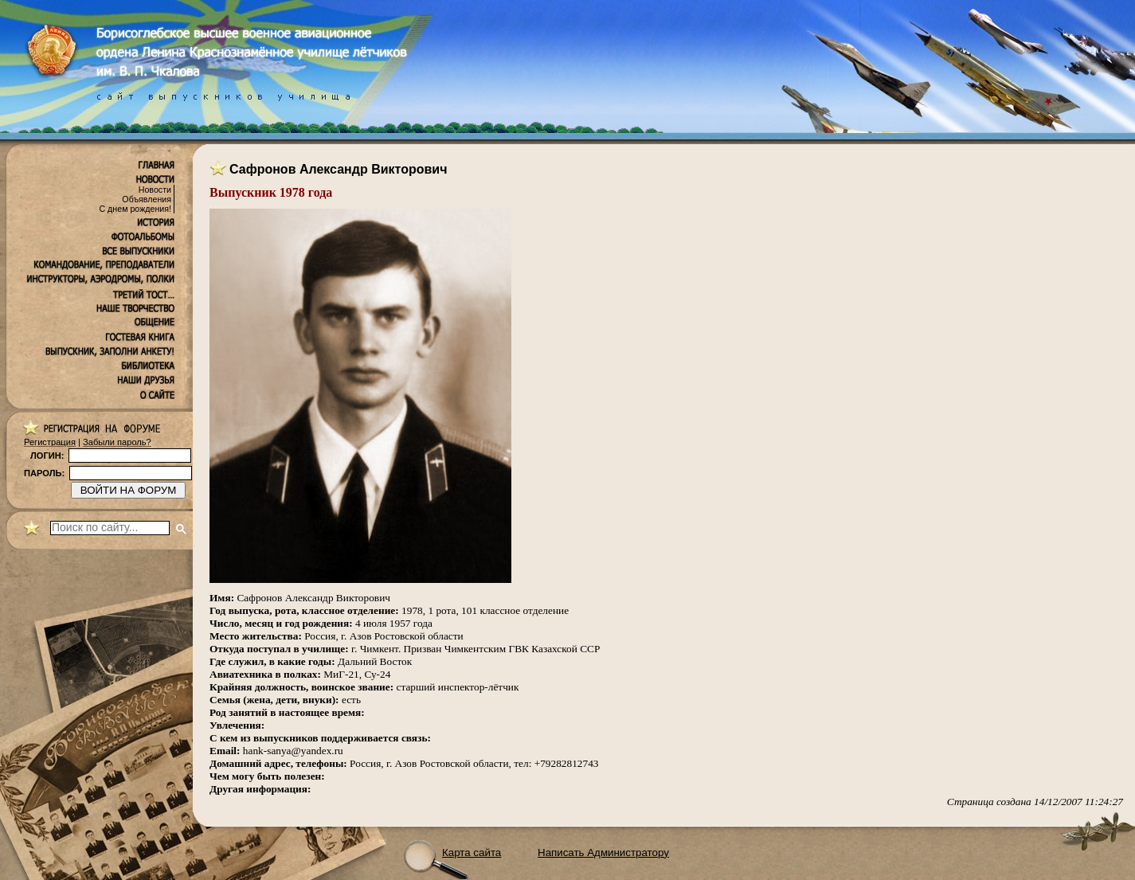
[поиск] (110, 528)
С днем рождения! (135, 208)
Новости (155, 189)
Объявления (146, 199)
